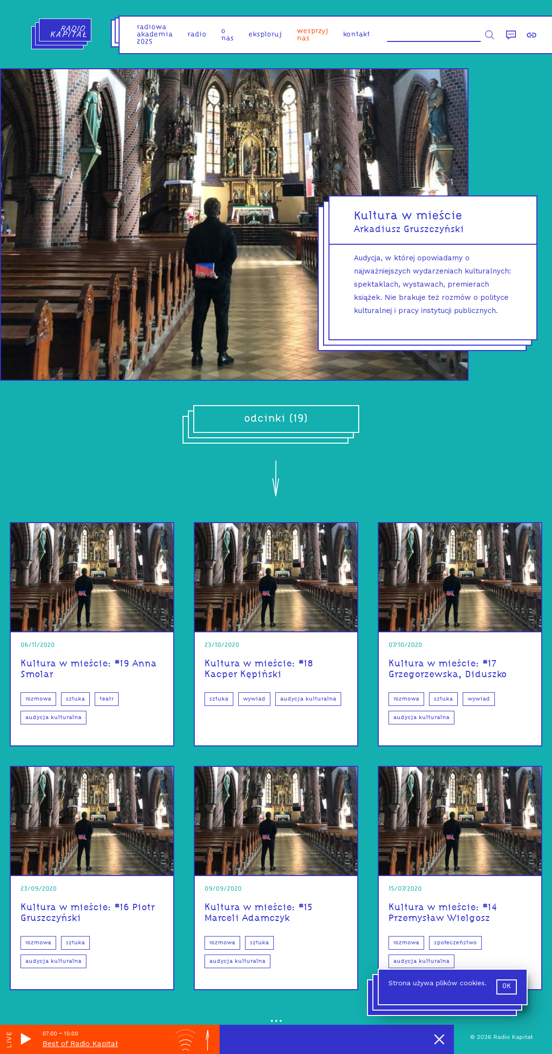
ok (506, 986)
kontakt (356, 35)
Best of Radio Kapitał (80, 1043)
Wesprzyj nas (312, 35)
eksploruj (265, 35)
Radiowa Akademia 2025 (155, 34)
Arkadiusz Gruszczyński (409, 230)
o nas (227, 35)
